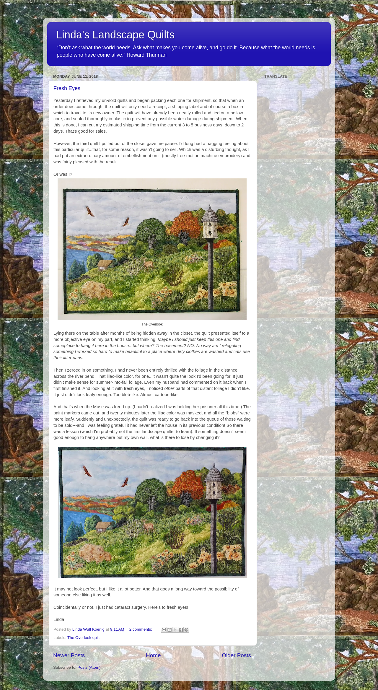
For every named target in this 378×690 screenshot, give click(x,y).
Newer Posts (69, 655)
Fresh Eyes (66, 88)
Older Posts (236, 655)
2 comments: (141, 629)
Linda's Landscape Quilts (115, 35)
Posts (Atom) (89, 667)
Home (153, 655)
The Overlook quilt (83, 637)
